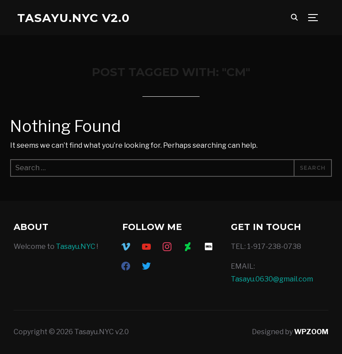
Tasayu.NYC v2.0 (73, 18)
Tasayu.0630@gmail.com (272, 279)
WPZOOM (311, 332)
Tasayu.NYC (75, 246)
